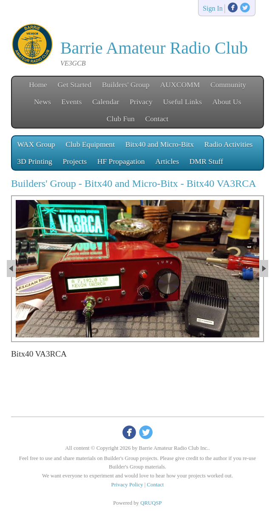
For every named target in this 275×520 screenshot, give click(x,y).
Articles (167, 161)
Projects (74, 161)
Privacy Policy (127, 485)
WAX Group (36, 144)
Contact (156, 118)
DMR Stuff (206, 161)
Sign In (213, 8)
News (42, 101)
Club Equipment (90, 144)
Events (71, 101)
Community (228, 84)
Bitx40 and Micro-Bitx (159, 144)
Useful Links (182, 101)
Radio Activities (228, 144)
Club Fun (121, 118)
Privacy (141, 101)
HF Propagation (121, 161)
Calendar (105, 101)
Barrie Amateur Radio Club (154, 47)
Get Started (75, 84)
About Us (226, 101)
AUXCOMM (180, 84)
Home (38, 84)
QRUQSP (151, 503)
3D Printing (34, 161)
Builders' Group (126, 84)
